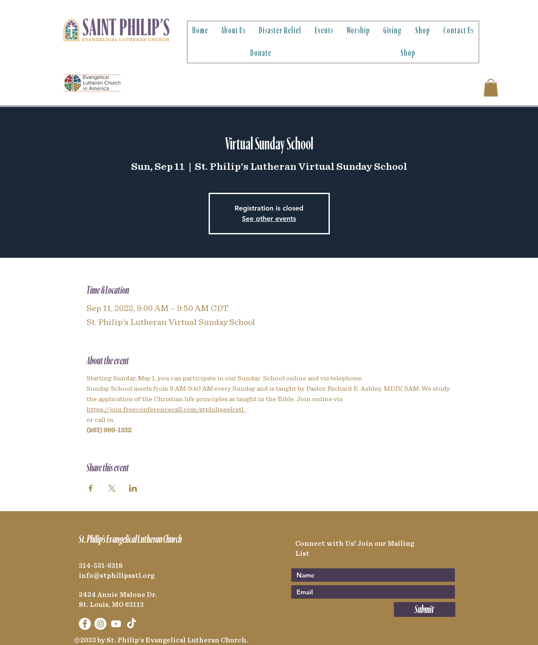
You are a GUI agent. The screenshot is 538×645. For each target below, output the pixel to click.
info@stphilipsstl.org (117, 575)
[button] (233, 30)
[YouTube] (116, 624)
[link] (490, 88)
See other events (269, 218)
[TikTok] (132, 624)
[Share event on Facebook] (91, 488)
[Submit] (424, 609)
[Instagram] (100, 624)
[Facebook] (85, 624)
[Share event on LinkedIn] (133, 488)
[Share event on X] (112, 488)
